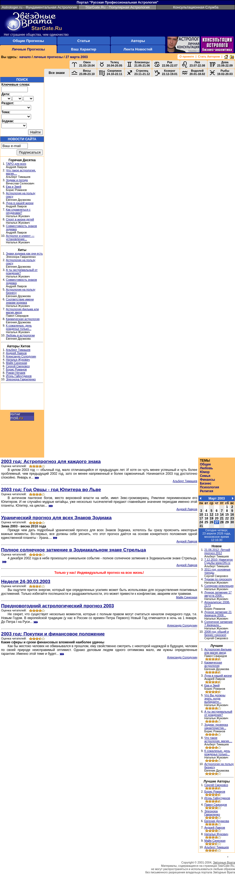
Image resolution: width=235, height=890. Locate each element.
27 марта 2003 (76, 57)
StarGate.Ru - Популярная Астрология (117, 7)
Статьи (83, 41)
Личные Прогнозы (28, 49)
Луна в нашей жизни (20, 203)
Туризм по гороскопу (218, 579)
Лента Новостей (137, 49)
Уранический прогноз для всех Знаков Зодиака (56, 517)
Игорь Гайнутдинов (19, 376)
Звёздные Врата (224, 862)
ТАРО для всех (16, 163)
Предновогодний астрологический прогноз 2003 (57, 605)
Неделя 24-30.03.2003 (25, 581)
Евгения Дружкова (216, 821)
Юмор (205, 472)
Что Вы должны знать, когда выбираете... (214, 698)
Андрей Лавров (16, 353)
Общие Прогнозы (28, 41)
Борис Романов (16, 369)
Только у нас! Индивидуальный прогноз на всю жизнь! (99, 573)
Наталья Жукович (18, 359)
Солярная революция (218, 585)
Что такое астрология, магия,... (218, 739)
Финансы (207, 480)
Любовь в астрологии (20, 335)
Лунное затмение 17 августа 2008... (217, 594)
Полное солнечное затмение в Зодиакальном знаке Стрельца (73, 549)
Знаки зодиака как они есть (24, 253)
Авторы (138, 41)
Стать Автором (209, 56)
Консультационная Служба (195, 7)
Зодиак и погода (17, 180)
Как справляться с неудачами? (18, 211)
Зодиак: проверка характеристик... (216, 726)
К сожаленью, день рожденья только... (19, 327)
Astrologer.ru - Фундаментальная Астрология (39, 7)
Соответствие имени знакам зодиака (20, 301)
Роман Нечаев (15, 372)
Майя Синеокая (16, 363)
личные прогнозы (48, 57)
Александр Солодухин (21, 356)
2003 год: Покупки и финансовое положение (53, 634)
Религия (206, 491)
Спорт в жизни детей (20, 219)
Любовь (206, 468)
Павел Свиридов (215, 804)
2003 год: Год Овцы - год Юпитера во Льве (51, 489)
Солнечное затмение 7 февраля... (218, 623)
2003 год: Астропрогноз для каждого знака (51, 461)
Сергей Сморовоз (18, 366)
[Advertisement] (22, 397)
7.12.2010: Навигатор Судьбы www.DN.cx (218, 561)
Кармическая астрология (23, 319)
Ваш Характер (83, 49)
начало (25, 57)
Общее (205, 464)
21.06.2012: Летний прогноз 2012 (217, 551)
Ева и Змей (13, 186)
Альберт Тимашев (18, 349)
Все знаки (57, 73)
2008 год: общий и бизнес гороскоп (216, 633)
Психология (209, 487)
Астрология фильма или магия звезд (217, 651)
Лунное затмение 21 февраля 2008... (217, 613)
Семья (205, 476)
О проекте (186, 56)
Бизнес (205, 483)
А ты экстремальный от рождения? (218, 713)
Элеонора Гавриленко (21, 379)
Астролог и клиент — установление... (20, 237)
